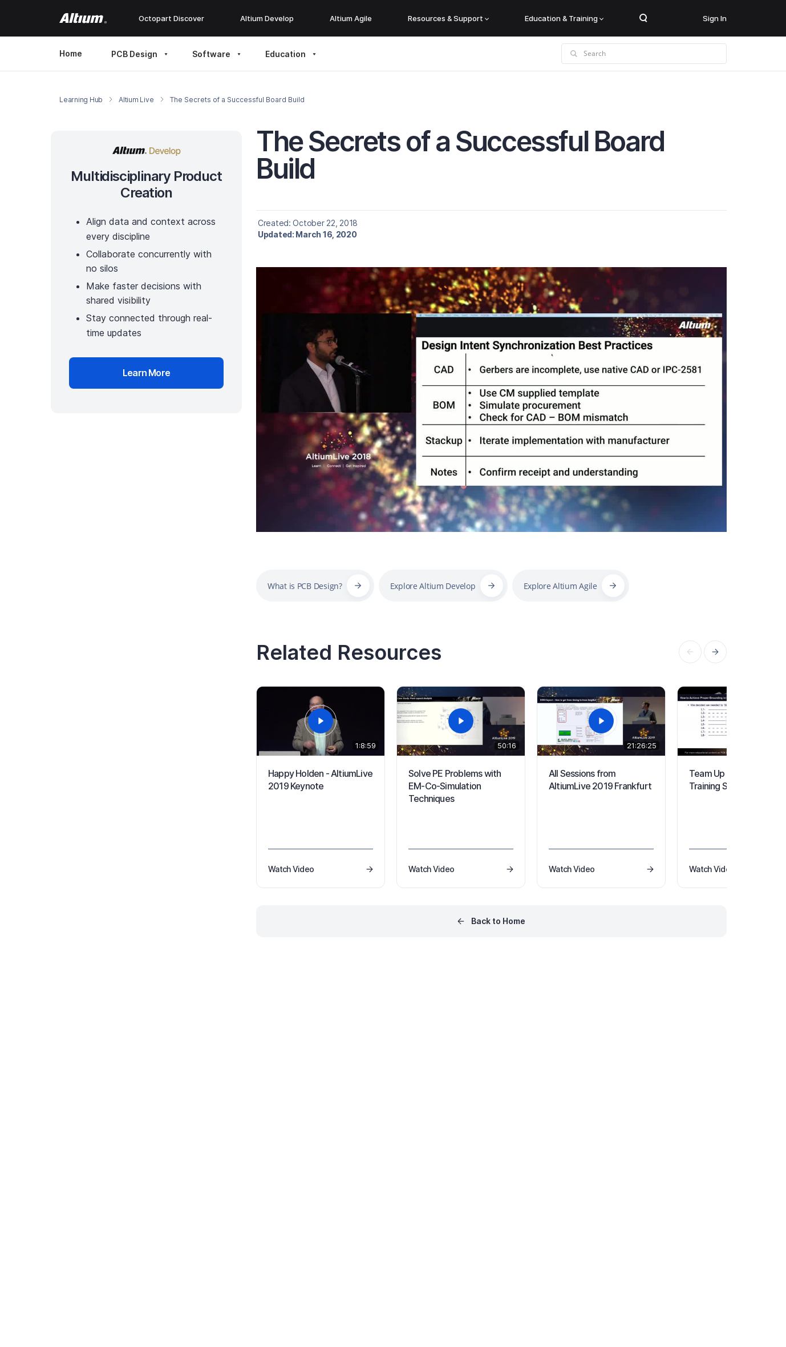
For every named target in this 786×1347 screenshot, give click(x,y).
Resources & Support (448, 18)
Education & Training (564, 18)
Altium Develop (267, 18)
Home (70, 53)
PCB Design (134, 54)
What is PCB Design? (305, 585)
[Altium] (83, 18)
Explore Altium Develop (433, 585)
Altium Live (136, 99)
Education (285, 54)
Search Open (643, 18)
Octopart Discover (171, 18)
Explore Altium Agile (560, 585)
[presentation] (715, 651)
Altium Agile (351, 18)
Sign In (715, 18)
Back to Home (498, 921)
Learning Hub (81, 99)
